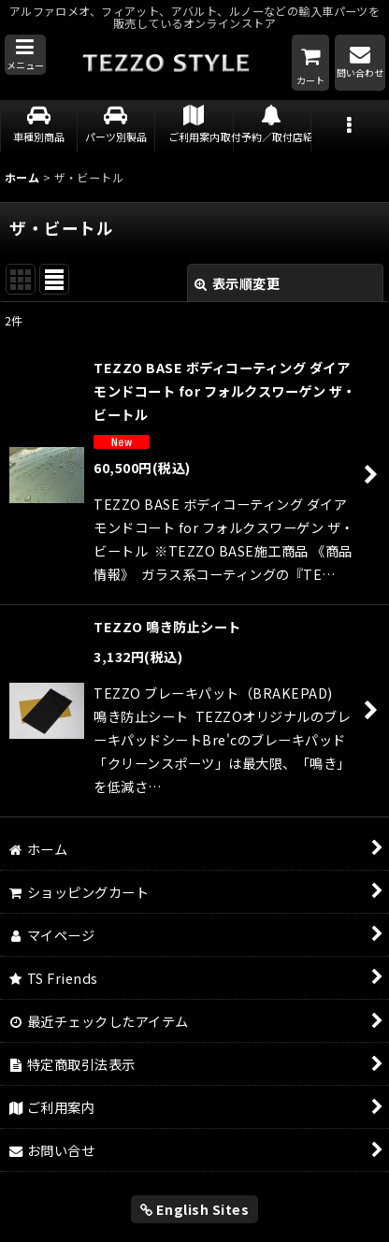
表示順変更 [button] (237, 283)
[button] (25, 55)
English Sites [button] (195, 1209)
